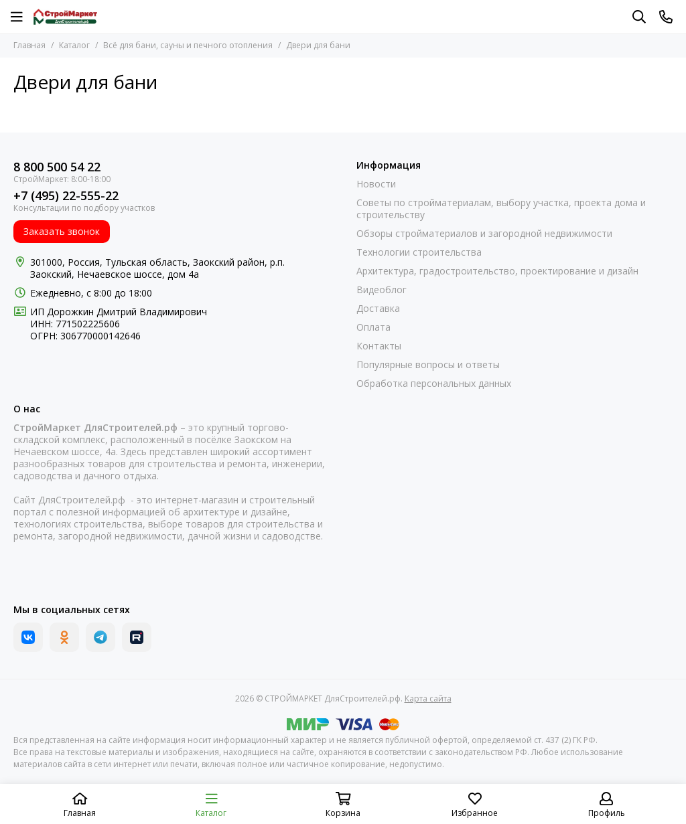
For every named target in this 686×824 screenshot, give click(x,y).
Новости (376, 184)
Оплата (373, 327)
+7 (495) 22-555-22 (66, 195)
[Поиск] (639, 16)
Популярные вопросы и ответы (428, 365)
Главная (29, 45)
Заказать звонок (61, 231)
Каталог (74, 45)
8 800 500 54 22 (56, 167)
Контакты (378, 346)
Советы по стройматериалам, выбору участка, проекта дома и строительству (501, 209)
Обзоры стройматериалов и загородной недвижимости (484, 234)
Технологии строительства (419, 252)
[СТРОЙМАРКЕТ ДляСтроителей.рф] (65, 17)
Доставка (378, 309)
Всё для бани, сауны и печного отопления (188, 45)
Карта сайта (428, 698)
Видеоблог (381, 290)
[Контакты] (666, 16)
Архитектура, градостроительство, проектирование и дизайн (497, 271)
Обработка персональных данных (433, 384)
